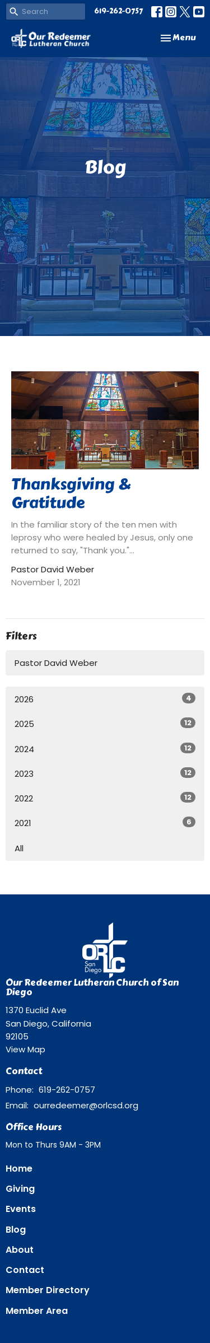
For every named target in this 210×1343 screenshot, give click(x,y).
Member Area (37, 1310)
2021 (105, 823)
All (19, 848)
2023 (105, 773)
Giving (20, 1188)
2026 (105, 699)
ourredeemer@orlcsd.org (86, 1105)
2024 (105, 749)
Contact (25, 1269)
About (20, 1249)
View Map (25, 1049)
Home (19, 1168)
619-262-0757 (118, 11)
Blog (16, 1229)
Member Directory (48, 1290)
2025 (105, 723)
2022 (105, 798)
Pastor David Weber (56, 663)
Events (21, 1208)
